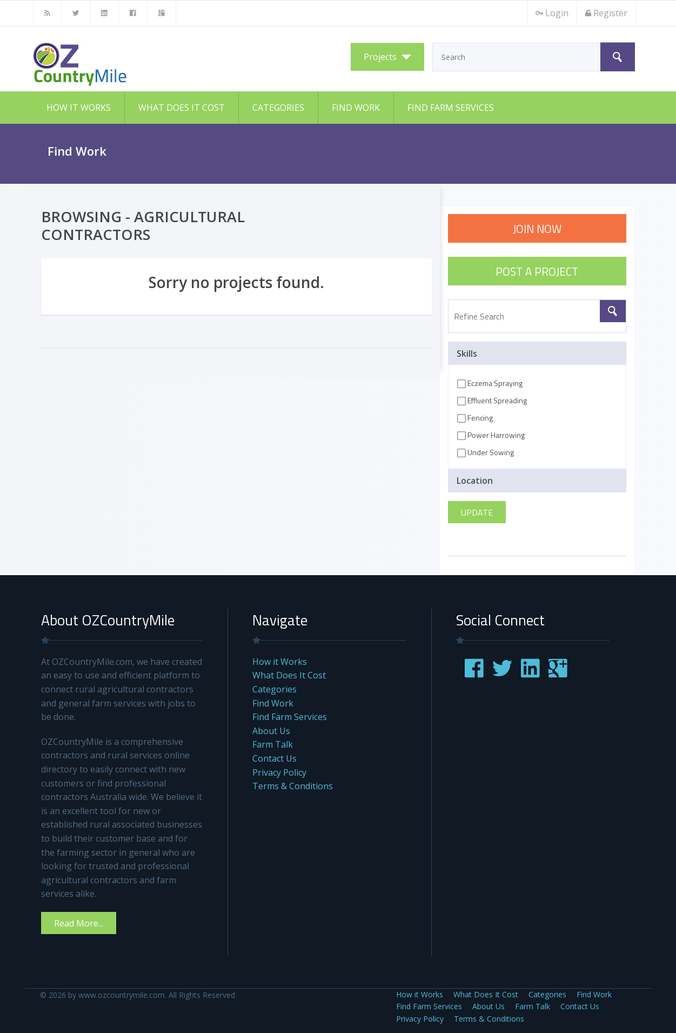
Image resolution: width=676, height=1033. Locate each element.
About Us (271, 731)
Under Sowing (485, 452)
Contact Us (274, 758)
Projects (380, 57)
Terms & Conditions (292, 786)
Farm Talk (272, 744)
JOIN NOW (537, 228)
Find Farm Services (450, 108)
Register (606, 13)
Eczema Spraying (490, 383)
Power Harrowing (491, 435)
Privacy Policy (279, 772)
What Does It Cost (181, 108)
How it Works (78, 108)
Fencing (475, 417)
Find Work (356, 108)
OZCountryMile (141, 64)
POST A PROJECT (537, 271)
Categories (278, 108)
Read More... (78, 923)
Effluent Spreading (492, 400)
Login (552, 13)
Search (617, 56)
